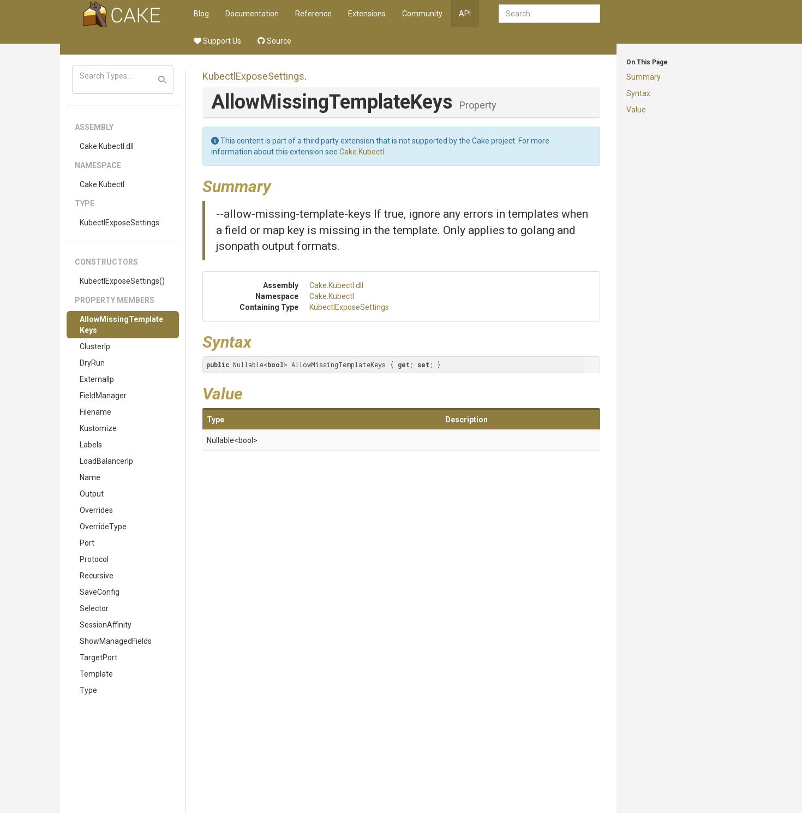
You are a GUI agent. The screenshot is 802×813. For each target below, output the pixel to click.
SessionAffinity (105, 624)
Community (422, 13)
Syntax (638, 93)
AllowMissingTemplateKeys (121, 324)
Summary (643, 77)
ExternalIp (97, 379)
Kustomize (98, 428)
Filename (95, 412)
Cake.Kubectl (102, 184)
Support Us (217, 41)
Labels (91, 444)
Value (636, 109)
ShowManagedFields (116, 641)
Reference (313, 13)
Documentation (252, 13)
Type (88, 690)
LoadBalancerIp (106, 461)
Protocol (94, 559)
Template (96, 673)
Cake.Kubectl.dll (107, 146)
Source (274, 41)
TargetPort (98, 657)
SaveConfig (99, 592)
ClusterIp (95, 346)
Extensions (367, 13)
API (465, 13)
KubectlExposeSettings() (122, 281)
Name (90, 477)
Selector (94, 608)
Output (92, 493)
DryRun (92, 362)
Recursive (96, 575)
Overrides (96, 510)
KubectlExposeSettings (119, 222)
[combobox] (549, 13)
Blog (201, 13)
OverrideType (103, 526)
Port (87, 543)
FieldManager (103, 395)
